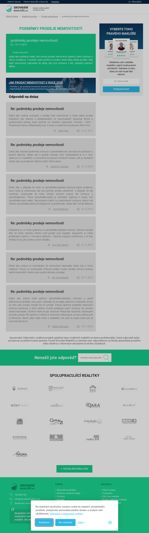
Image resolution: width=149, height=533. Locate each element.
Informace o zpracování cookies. (66, 513)
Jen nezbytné (65, 522)
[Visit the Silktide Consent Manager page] (110, 522)
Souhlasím (44, 522)
